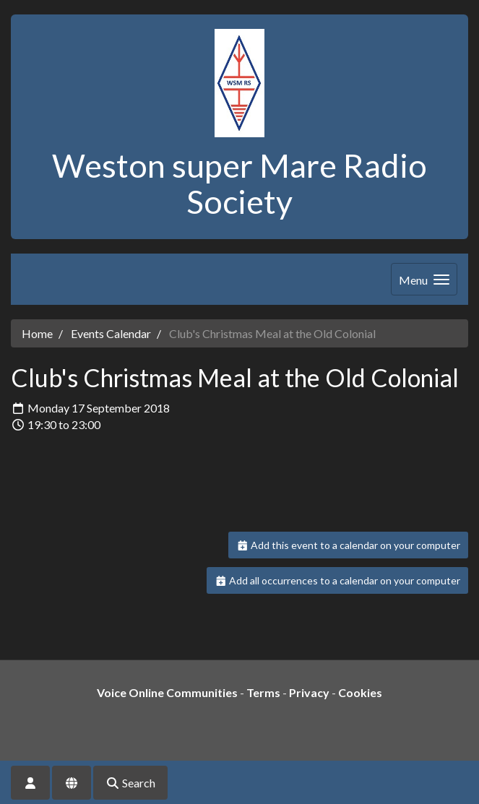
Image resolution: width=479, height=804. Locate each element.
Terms (263, 692)
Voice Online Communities (167, 692)
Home (37, 333)
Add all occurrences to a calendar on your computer (338, 580)
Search (130, 783)
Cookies (360, 692)
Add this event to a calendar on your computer (348, 545)
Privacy (309, 692)
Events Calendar (111, 333)
